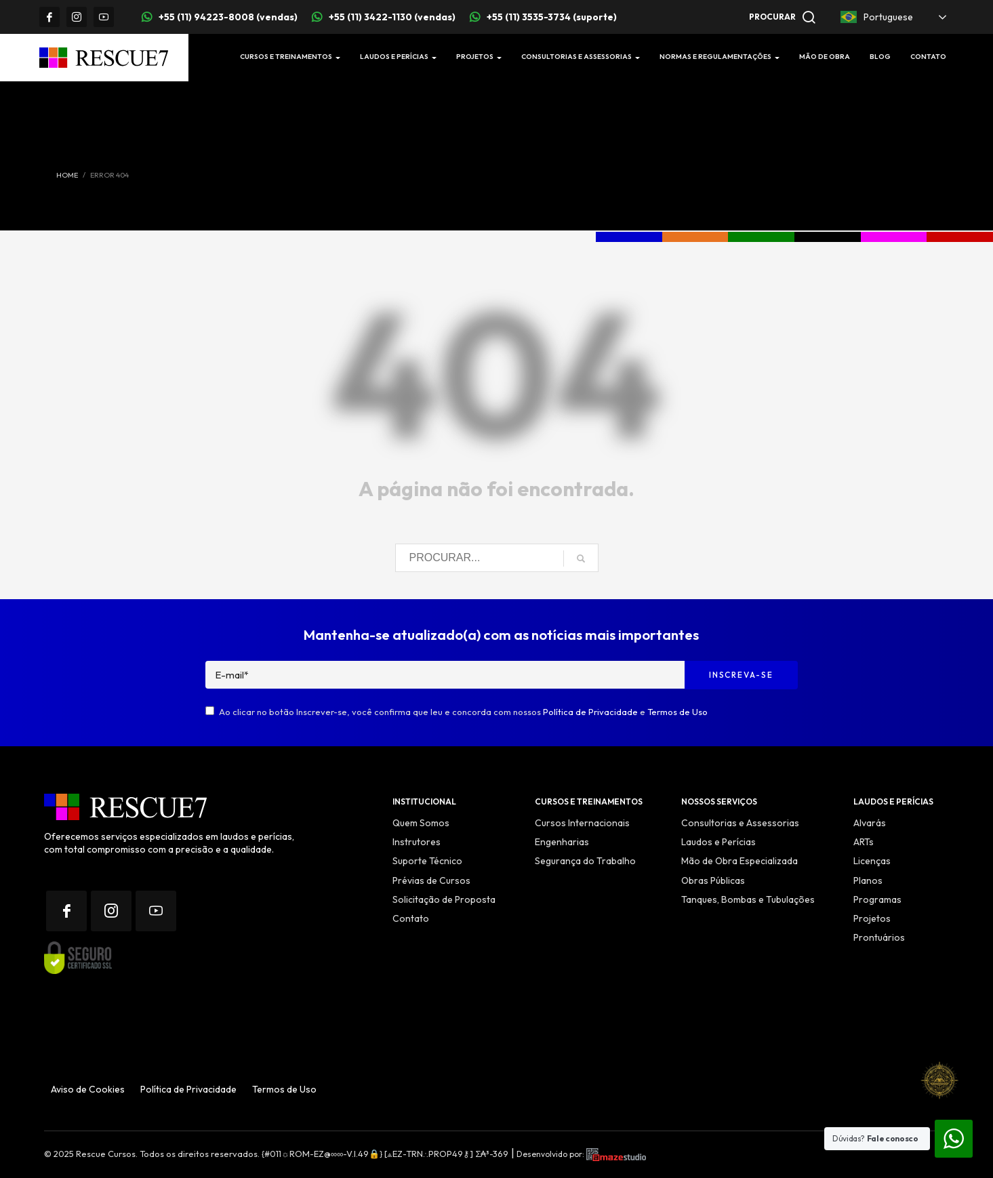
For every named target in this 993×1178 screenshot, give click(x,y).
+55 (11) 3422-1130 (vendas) (392, 17)
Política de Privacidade (590, 711)
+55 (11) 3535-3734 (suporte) (552, 17)
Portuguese (876, 17)
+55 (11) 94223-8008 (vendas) (228, 17)
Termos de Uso (677, 711)
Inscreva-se (741, 675)
